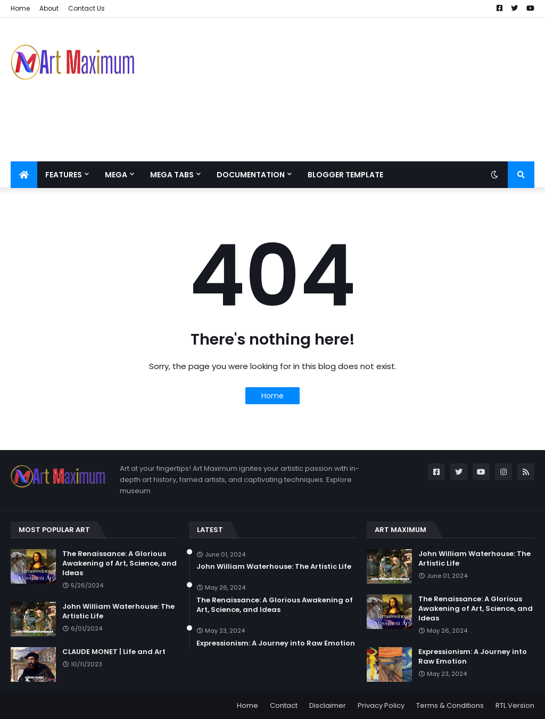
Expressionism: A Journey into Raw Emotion (275, 643)
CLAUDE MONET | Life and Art (114, 652)
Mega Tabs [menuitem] (172, 174)
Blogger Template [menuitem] (345, 174)
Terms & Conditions (450, 705)
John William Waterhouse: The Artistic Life (118, 611)
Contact (284, 705)
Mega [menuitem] (116, 174)
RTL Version (515, 705)
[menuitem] (24, 174)
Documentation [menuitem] (251, 174)
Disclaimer (327, 705)
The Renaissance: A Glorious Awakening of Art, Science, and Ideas (119, 563)
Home (20, 8)
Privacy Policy (381, 705)
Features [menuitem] (63, 174)
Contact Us (86, 8)
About (49, 8)
